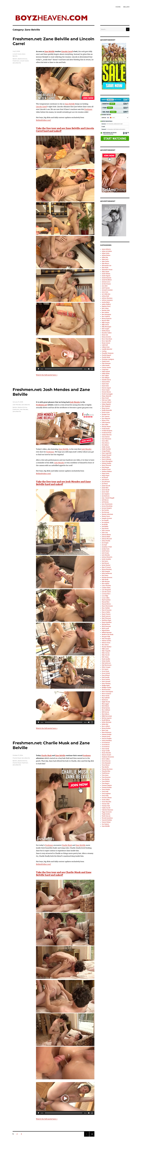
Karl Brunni (105, 563)
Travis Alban (106, 800)
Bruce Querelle (106, 341)
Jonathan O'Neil (107, 547)
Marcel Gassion (106, 610)
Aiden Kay (105, 257)
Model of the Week (107, 634)
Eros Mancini (106, 418)
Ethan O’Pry (105, 420)
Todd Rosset (105, 773)
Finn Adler (105, 424)
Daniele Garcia (106, 380)
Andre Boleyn (106, 274)
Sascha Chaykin (107, 738)
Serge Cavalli (106, 751)
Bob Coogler (105, 329)
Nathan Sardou (106, 641)
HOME (118, 7)
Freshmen (88, 109)
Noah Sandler (106, 659)
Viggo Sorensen (107, 812)
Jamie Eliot (105, 488)
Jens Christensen (107, 504)
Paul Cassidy (105, 677)
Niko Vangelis (106, 651)
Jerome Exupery (107, 508)
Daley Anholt (106, 371)
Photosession (106, 689)
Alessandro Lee (106, 265)
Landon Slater (106, 587)
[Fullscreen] (92, 369)
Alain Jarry (105, 259)
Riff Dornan (105, 712)
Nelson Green (106, 643)
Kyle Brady (105, 579)
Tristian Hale (106, 806)
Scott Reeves (106, 747)
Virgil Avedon (106, 814)
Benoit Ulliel (105, 320)
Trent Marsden (106, 802)
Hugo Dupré (105, 475)
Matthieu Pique (106, 620)
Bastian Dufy (106, 310)
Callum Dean (106, 347)
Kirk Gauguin (106, 571)
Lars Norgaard (106, 590)
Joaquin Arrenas (107, 518)
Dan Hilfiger (105, 378)
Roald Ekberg (106, 720)
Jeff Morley (105, 502)
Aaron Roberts (106, 249)
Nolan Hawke (106, 661)
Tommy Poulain (107, 787)
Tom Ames (105, 775)
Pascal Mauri (106, 675)
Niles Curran (105, 653)
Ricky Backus (106, 708)
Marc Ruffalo (106, 608)
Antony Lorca (106, 282)
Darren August (106, 388)
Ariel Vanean (106, 288)
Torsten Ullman (107, 797)
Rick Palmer (105, 706)
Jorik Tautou (105, 551)
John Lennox (106, 530)
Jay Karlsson (105, 496)
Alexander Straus (107, 269)
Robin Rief (105, 724)
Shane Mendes (106, 753)
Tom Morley (105, 779)
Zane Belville (49, 51)
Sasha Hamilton (107, 740)
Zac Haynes (105, 824)
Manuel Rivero (106, 604)
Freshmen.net (41, 405)
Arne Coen (105, 292)
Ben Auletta (105, 312)
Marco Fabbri (106, 612)
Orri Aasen (105, 669)
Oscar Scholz (106, 673)
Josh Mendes (75, 402)
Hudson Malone (107, 471)
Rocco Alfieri (106, 726)
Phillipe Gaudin (106, 687)
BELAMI (126, 7)
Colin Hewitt (105, 365)
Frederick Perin (106, 433)
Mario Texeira (106, 614)
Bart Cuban (105, 308)
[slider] (63, 368)
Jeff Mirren (105, 500)
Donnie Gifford (106, 402)
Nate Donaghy (106, 638)
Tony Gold (105, 791)
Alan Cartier (105, 261)
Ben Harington (106, 314)
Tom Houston (106, 777)
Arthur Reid (105, 296)
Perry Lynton (106, 679)
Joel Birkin (105, 526)
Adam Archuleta (107, 251)
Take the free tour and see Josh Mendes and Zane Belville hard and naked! (63, 483)
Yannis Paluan (106, 822)
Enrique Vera (106, 414)
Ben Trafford (106, 316)
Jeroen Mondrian (107, 506)
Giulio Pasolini (106, 449)
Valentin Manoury (107, 810)
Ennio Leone (106, 412)
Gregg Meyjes (106, 451)
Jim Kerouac (105, 512)
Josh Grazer (105, 553)
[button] (65, 354)
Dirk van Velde (106, 400)
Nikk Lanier (105, 649)
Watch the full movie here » (46, 375)
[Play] (39, 369)
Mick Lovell (105, 628)
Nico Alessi (105, 645)
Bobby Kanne (106, 331)
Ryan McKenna (106, 732)
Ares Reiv (105, 286)
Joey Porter (105, 528)
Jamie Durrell (106, 486)
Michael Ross (106, 624)
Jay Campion (105, 494)
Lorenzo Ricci (106, 594)
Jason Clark (105, 492)
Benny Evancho (106, 318)
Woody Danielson (107, 818)
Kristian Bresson (107, 577)
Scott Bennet (106, 742)
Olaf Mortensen (106, 665)
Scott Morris (106, 744)
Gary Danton (106, 437)
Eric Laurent (105, 416)
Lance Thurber (106, 585)
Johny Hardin (106, 541)
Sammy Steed (106, 736)
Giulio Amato (106, 447)
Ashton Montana (107, 298)
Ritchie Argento (107, 718)
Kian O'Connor (106, 567)
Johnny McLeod (107, 539)
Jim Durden (105, 510)
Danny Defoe (106, 382)
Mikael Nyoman (107, 632)
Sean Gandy (105, 749)
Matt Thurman (106, 618)
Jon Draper (105, 543)
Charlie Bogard (106, 355)
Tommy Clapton (107, 785)
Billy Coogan (105, 322)
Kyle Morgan (106, 581)
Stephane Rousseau (108, 757)
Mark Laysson (106, 616)
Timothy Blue (106, 771)
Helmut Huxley (106, 463)
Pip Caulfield (105, 698)
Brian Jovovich (106, 337)
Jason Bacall (105, 490)
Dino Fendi (105, 398)
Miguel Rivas (106, 630)
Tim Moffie (105, 767)
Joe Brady (105, 524)
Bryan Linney (106, 343)
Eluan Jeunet (106, 408)
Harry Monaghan (107, 461)
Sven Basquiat (106, 763)
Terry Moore (106, 765)
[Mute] (89, 369)
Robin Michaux (106, 722)
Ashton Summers (107, 300)
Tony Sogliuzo (106, 793)
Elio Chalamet (106, 406)
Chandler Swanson (107, 353)
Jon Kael (104, 545)
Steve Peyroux (106, 761)
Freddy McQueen (107, 431)
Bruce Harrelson (107, 339)
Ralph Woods (106, 702)
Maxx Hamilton (107, 622)
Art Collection (106, 294)
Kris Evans (105, 575)
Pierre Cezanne (106, 694)
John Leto (105, 532)
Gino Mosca (105, 443)
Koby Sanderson (107, 573)
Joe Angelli (105, 520)
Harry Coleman (106, 459)
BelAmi (15, 59)
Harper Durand (106, 455)
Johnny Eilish (106, 537)
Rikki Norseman (107, 716)
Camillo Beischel (107, 349)
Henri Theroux (106, 465)
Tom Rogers (105, 783)
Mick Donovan (106, 626)
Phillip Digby (106, 685)
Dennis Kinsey (106, 392)
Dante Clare (105, 384)
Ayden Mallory (106, 304)
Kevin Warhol (106, 565)
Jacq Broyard (106, 481)
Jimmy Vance (106, 516)
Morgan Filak (106, 636)
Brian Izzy (105, 335)
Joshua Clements (107, 557)
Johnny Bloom (106, 534)
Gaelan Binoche (107, 435)
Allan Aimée (105, 272)
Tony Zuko (105, 795)
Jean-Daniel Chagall (108, 498)
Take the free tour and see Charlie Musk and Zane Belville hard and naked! (63, 873)
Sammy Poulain (106, 734)
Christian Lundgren (108, 359)
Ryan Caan (105, 730)
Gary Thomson (106, 439)
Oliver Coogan (106, 667)
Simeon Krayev (106, 755)
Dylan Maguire (106, 404)
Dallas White (106, 373)
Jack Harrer (105, 479)
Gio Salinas (105, 445)
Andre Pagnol (106, 276)
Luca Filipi (105, 596)
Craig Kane (105, 369)
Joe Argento (105, 522)
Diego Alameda (106, 396)
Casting (104, 351)
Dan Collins (105, 375)
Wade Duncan (106, 816)
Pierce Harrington (107, 691)
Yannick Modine (107, 820)
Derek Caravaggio (107, 394)
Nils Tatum (105, 657)
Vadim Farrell (106, 808)
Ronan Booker (106, 728)
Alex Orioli (105, 267)
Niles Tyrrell (105, 655)
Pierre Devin (105, 696)
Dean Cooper (106, 390)
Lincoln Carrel (67, 51)
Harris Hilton (106, 457)
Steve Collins (106, 759)
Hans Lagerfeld (106, 453)
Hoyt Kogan (105, 467)
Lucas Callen (105, 598)
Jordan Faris (105, 549)
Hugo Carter (105, 473)
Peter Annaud (106, 681)
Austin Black (106, 302)
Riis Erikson (105, 714)
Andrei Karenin (106, 278)
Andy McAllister (107, 280)
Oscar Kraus (105, 671)
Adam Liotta (105, 253)
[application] (65, 354)
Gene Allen (105, 441)
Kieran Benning (107, 569)
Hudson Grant (106, 469)
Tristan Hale (105, 804)
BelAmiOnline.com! (43, 120)
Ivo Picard (105, 477)
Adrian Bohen (106, 255)
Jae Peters (105, 484)
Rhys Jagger (105, 704)
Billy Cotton (105, 325)
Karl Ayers (105, 561)
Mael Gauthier (106, 600)
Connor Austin (106, 367)
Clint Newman (106, 363)
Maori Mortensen (107, 606)
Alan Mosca (105, 263)
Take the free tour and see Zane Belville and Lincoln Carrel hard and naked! (65, 129)
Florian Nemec (106, 426)
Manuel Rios (105, 602)
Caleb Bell (105, 345)
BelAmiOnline (22, 59)
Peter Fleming (106, 683)
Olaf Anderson (106, 663)
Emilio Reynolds (107, 410)
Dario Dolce (105, 386)
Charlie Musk (46, 755)
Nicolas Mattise (106, 647)
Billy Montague (106, 327)
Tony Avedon (106, 789)
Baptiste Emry (106, 306)
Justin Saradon (106, 559)
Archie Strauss (106, 284)
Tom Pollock (106, 781)
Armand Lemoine (107, 290)
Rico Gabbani (106, 710)
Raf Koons (105, 700)
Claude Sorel (105, 361)
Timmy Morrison (107, 769)
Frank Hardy (106, 428)
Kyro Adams (105, 583)
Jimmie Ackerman (107, 514)
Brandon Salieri (106, 333)
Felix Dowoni (106, 422)
